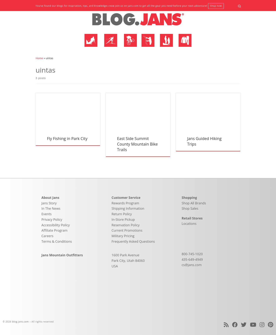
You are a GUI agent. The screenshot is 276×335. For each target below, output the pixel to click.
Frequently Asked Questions (133, 241)
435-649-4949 (192, 259)
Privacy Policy (52, 219)
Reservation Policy (126, 225)
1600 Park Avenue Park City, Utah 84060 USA (128, 260)
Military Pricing (123, 236)
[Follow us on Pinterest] (270, 325)
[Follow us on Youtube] (253, 325)
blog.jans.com (20, 321)
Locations (189, 223)
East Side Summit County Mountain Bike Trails (137, 144)
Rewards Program (125, 203)
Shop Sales (190, 208)
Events (47, 214)
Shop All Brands (194, 203)
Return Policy (122, 214)
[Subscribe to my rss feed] (226, 325)
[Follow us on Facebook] (235, 325)
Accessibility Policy (56, 225)
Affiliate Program (55, 230)
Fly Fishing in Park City (67, 138)
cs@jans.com (192, 265)
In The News (51, 208)
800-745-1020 (192, 254)
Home (39, 58)
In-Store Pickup (123, 219)
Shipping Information (128, 208)
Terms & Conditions (57, 241)
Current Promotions (127, 230)
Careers (48, 236)
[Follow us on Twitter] (243, 325)
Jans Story (49, 203)
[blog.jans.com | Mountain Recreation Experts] (138, 21)
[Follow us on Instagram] (262, 325)
